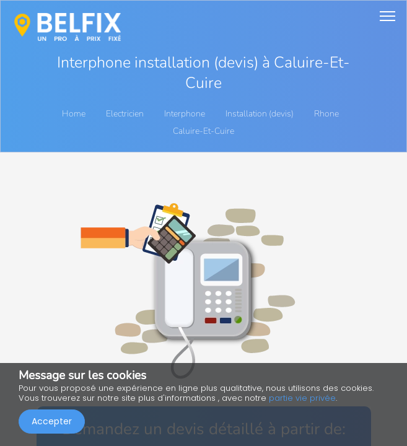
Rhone (327, 114)
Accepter (52, 421)
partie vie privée (302, 398)
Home (73, 114)
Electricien (126, 114)
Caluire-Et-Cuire (203, 131)
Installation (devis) (260, 114)
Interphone (185, 114)
